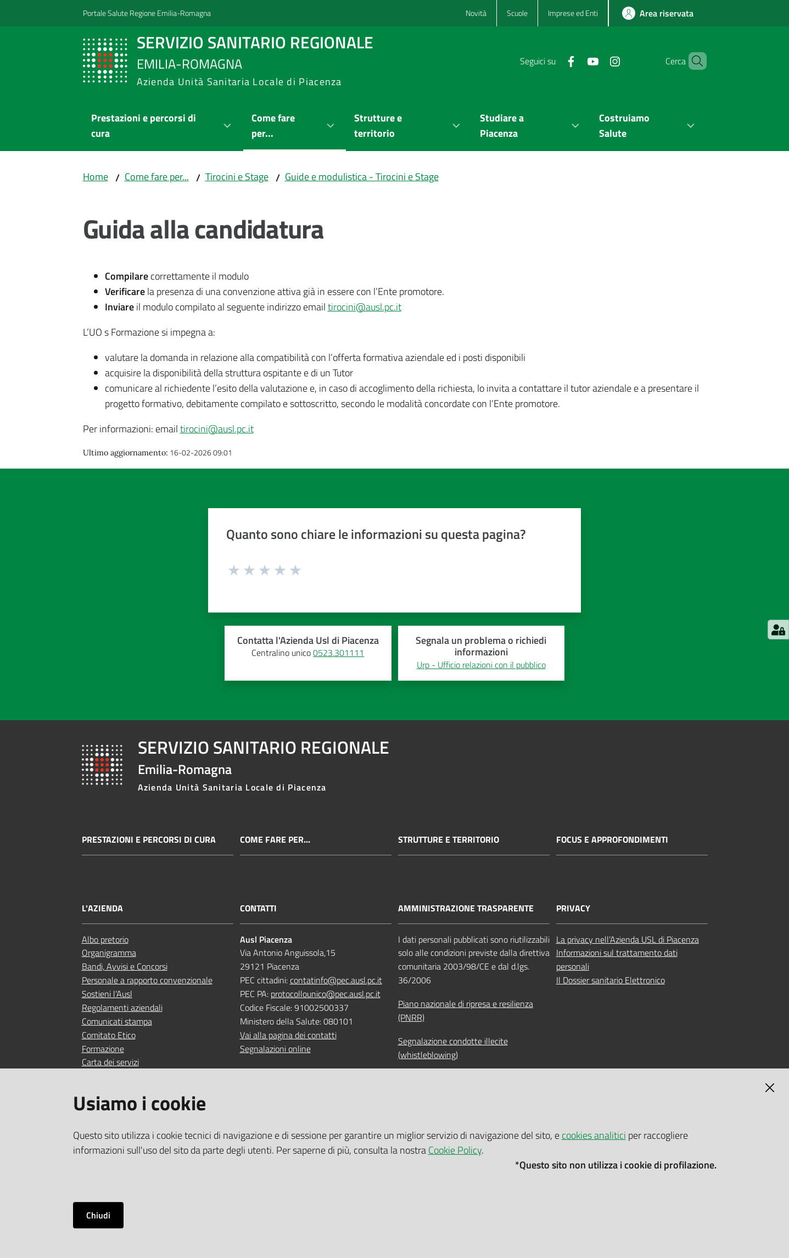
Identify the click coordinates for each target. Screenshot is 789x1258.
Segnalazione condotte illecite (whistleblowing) (453, 1047)
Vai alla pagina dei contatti (288, 1035)
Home (95, 176)
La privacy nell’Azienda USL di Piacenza (627, 939)
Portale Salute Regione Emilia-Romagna (147, 13)
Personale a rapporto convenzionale (147, 980)
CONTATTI (258, 908)
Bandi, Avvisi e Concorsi (124, 966)
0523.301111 (338, 652)
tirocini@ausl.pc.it (364, 306)
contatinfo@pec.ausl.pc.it (336, 980)
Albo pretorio (105, 939)
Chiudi (98, 1215)
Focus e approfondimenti (612, 839)
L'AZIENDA (102, 908)
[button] (693, 61)
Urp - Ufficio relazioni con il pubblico (481, 664)
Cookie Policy (455, 1150)
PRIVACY (573, 908)
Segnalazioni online (275, 1048)
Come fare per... (157, 176)
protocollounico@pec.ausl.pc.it (325, 993)
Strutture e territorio (448, 839)
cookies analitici (594, 1135)
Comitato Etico (109, 1035)
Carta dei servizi (110, 1061)
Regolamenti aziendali (122, 1007)
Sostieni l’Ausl (107, 993)
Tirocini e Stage (236, 176)
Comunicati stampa (117, 1021)
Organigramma (109, 952)
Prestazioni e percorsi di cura (149, 839)
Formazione (103, 1048)
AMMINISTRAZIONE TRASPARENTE (466, 908)
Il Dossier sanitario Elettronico (610, 980)
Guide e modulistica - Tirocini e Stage (362, 176)
